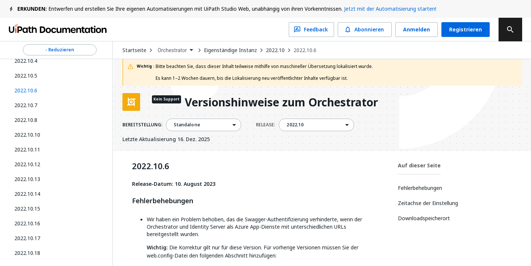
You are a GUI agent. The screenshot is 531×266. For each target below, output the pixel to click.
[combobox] (175, 50)
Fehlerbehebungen (162, 201)
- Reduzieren (59, 50)
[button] (57, 90)
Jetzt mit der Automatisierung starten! (390, 9)
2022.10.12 (27, 164)
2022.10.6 (305, 50)
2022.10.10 (27, 135)
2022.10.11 (27, 149)
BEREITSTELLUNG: (142, 125)
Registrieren (465, 30)
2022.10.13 (27, 179)
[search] (510, 29)
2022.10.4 (25, 61)
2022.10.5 (25, 75)
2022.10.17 (27, 238)
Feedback (311, 30)
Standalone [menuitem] (187, 125)
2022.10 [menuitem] (295, 125)
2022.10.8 (25, 120)
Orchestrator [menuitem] (172, 50)
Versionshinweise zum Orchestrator (281, 103)
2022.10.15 (27, 208)
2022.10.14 (27, 194)
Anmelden (416, 30)
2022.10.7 (25, 105)
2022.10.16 (27, 223)
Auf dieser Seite (419, 165)
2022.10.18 (27, 253)
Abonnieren (364, 30)
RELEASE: (265, 125)
